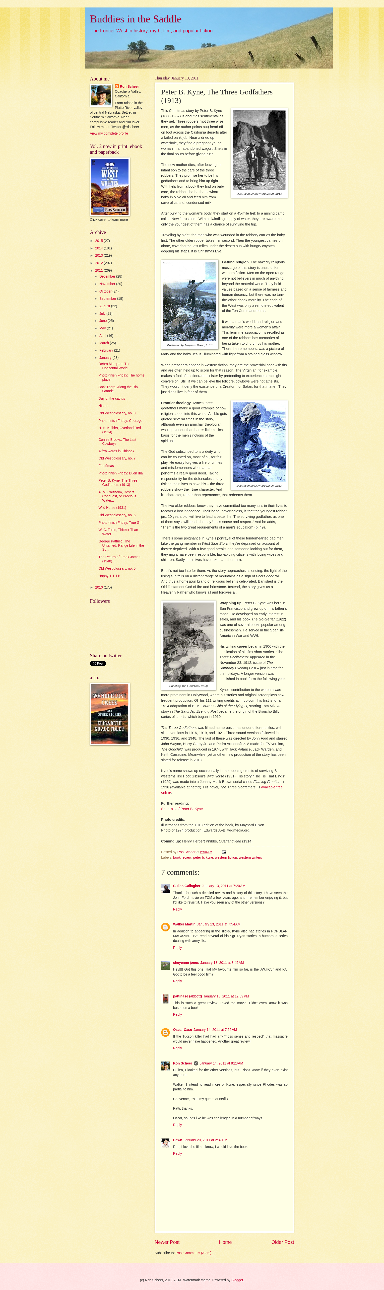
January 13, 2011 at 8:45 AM (222, 963)
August (105, 306)
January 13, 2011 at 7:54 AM (219, 924)
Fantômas (106, 466)
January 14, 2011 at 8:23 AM (221, 1063)
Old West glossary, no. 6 (116, 515)
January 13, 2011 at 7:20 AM (224, 886)
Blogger (237, 1280)
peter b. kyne (203, 857)
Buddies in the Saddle (135, 19)
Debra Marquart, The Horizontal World (114, 366)
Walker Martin (184, 924)
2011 (99, 270)
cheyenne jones (186, 963)
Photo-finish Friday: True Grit (120, 523)
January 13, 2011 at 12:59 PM (226, 996)
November (107, 284)
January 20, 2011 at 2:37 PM (205, 1140)
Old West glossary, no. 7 (116, 458)
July (102, 313)
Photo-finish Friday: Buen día (120, 473)
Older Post (282, 1242)
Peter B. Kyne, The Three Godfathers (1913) (117, 483)
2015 (99, 241)
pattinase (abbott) (187, 996)
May (103, 328)
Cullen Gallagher (186, 886)
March (104, 343)
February (106, 350)
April (103, 336)
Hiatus (103, 406)
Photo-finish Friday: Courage (120, 421)
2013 (99, 255)
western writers (250, 857)
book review (182, 857)
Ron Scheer (182, 1063)
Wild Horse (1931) (112, 508)
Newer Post (167, 1242)
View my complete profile (109, 133)
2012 (99, 263)
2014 (99, 248)
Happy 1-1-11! (109, 576)
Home (225, 1242)
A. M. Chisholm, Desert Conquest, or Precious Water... (117, 496)
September (108, 299)
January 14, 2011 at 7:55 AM (215, 1030)
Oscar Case (182, 1030)
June (103, 321)
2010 (99, 587)
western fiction (226, 857)
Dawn (177, 1140)
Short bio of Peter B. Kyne (182, 809)
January (106, 358)
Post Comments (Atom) (193, 1253)
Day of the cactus (111, 398)
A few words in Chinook (116, 451)
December (107, 276)
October (106, 291)
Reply (177, 909)
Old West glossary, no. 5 (116, 568)
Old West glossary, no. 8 (116, 413)
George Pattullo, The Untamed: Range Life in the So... (121, 545)
